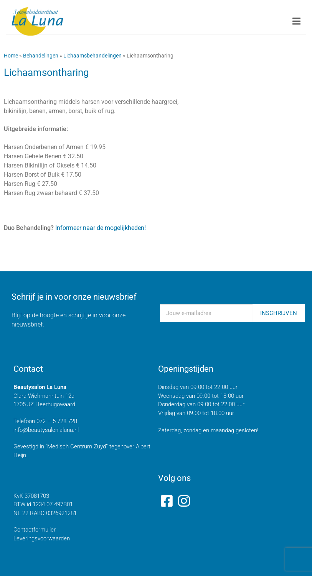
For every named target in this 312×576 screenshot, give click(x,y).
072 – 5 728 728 (56, 421)
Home (11, 56)
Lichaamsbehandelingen (92, 56)
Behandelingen (40, 56)
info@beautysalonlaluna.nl (46, 430)
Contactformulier (34, 529)
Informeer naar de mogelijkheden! (100, 227)
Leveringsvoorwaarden (41, 538)
